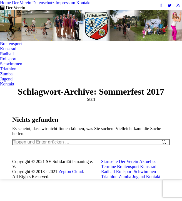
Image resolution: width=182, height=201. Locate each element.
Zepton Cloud (70, 171)
